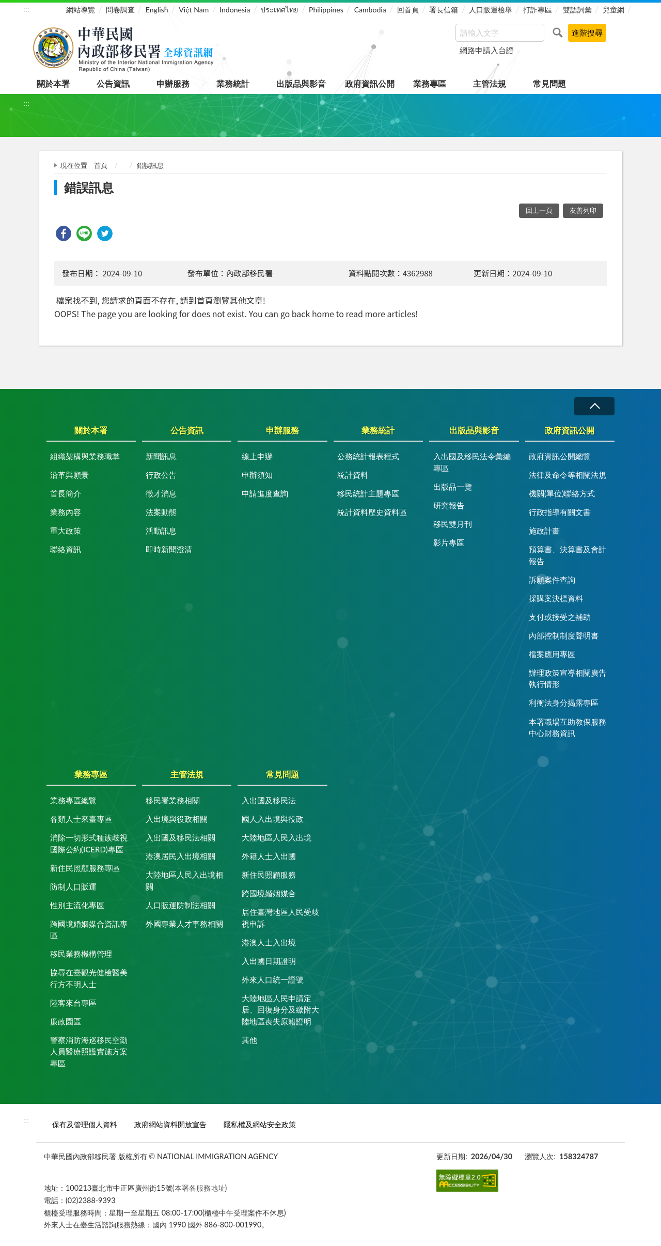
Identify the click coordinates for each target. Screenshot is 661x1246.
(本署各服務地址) (199, 1187)
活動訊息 (161, 530)
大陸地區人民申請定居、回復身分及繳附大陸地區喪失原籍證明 (280, 1009)
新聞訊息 (161, 456)
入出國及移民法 (269, 800)
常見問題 (549, 83)
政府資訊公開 (370, 83)
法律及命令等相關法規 (567, 474)
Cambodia (370, 9)
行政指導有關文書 (560, 512)
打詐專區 (537, 9)
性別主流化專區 (77, 905)
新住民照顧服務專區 (85, 868)
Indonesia (234, 9)
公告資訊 (113, 83)
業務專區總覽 (73, 800)
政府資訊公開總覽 (560, 456)
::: (26, 8)
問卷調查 (120, 9)
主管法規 (489, 83)
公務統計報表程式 (368, 456)
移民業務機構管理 (81, 953)
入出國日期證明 (269, 960)
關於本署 (53, 83)
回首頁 (408, 9)
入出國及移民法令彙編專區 (472, 462)
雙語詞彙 (577, 9)
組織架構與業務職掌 (85, 456)
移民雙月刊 (452, 523)
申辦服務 (173, 83)
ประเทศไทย (279, 9)
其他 (249, 1040)
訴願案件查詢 (552, 579)
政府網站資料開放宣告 (170, 1124)
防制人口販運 (73, 886)
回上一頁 (539, 210)
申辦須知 (257, 474)
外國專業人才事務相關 (184, 923)
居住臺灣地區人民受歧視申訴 (280, 917)
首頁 (100, 165)
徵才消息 (161, 493)
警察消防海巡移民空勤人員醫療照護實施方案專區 (89, 1051)
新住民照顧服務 (269, 874)
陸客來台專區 (73, 1002)
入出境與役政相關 (177, 818)
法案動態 (161, 512)
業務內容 (65, 512)
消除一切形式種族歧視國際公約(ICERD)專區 (89, 843)
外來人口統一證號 (273, 979)
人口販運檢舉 (490, 9)
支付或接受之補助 (560, 616)
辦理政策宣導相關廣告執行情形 (567, 678)
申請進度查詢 (265, 493)
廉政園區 (65, 1021)
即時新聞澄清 (169, 549)
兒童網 (613, 9)
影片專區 (448, 542)
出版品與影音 (301, 83)
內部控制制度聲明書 (564, 635)
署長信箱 (443, 9)
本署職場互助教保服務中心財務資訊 (567, 727)
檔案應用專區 (552, 654)
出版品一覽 (452, 486)
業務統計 (232, 83)
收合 (594, 406)
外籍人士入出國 (269, 856)
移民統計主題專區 (368, 493)
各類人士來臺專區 (81, 818)
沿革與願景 (69, 474)
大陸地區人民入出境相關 (184, 880)
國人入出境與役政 (273, 818)
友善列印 (583, 210)
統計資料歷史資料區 (372, 512)
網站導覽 (80, 9)
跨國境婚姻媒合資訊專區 (89, 929)
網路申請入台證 (487, 50)
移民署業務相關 (173, 800)
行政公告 (161, 474)
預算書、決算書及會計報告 (567, 555)
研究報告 (448, 505)
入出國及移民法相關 (180, 837)
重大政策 (65, 530)
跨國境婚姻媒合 (269, 893)
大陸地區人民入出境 (276, 837)
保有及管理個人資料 (84, 1124)
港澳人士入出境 (269, 942)
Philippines (326, 9)
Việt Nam (194, 9)
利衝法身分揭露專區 (564, 702)
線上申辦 (257, 456)
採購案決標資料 (556, 598)
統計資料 (352, 474)
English (157, 9)
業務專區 (429, 83)
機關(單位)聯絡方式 (562, 493)
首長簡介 (65, 493)
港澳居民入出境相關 (180, 856)
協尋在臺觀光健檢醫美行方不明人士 (89, 978)
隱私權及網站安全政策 (260, 1124)
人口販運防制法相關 (180, 905)
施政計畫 (544, 530)
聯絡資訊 (65, 549)
